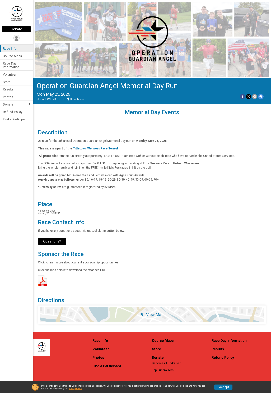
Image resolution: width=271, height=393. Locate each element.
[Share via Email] (254, 96)
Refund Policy (12, 112)
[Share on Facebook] (242, 96)
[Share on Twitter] (248, 96)
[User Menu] (16, 38)
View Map (152, 314)
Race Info (10, 48)
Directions (77, 99)
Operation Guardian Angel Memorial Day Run (107, 85)
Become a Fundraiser (166, 363)
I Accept (223, 387)
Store (6, 82)
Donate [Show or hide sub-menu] (8, 104)
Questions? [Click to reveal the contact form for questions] (52, 241)
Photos (8, 97)
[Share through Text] (261, 96)
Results (8, 89)
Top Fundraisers (163, 370)
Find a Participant (15, 119)
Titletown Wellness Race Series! (95, 148)
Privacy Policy (75, 388)
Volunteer (9, 74)
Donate (16, 29)
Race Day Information (11, 65)
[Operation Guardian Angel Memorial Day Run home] (16, 13)
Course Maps (12, 56)
